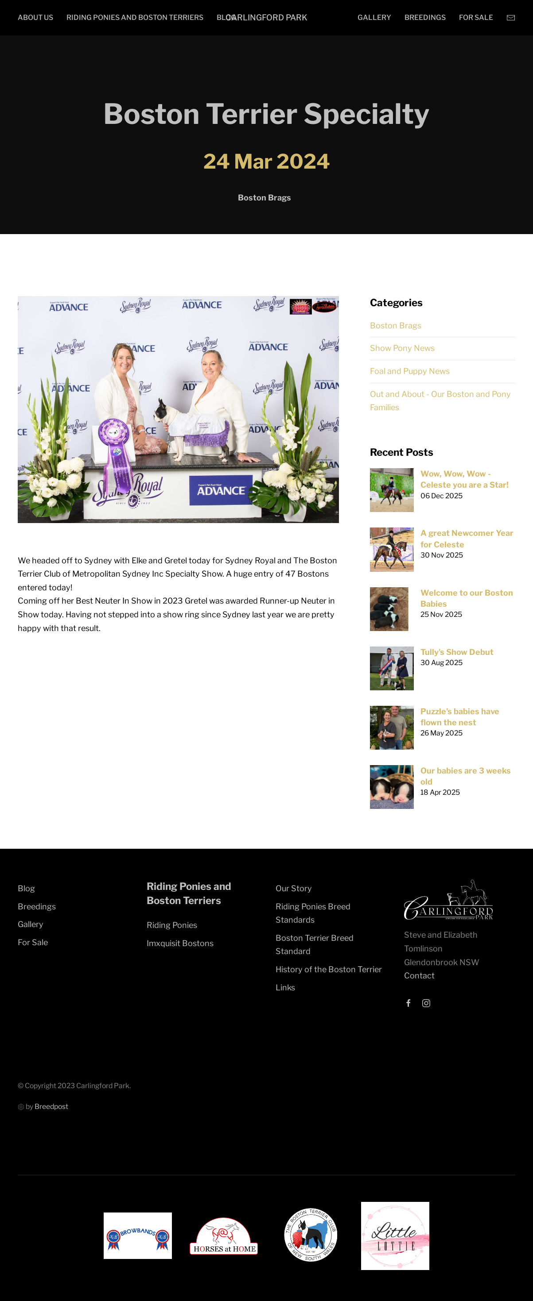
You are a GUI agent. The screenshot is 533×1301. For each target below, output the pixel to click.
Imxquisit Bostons (180, 943)
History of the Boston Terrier (329, 969)
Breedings (425, 17)
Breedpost (51, 1106)
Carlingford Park (266, 17)
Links (285, 987)
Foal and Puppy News (410, 371)
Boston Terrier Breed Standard (315, 944)
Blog (26, 888)
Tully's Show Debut (457, 652)
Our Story (294, 888)
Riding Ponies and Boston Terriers (134, 17)
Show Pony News (402, 348)
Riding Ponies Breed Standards (313, 913)
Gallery (374, 17)
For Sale (476, 17)
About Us (35, 17)
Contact (419, 975)
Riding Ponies (172, 925)
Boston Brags (395, 325)
